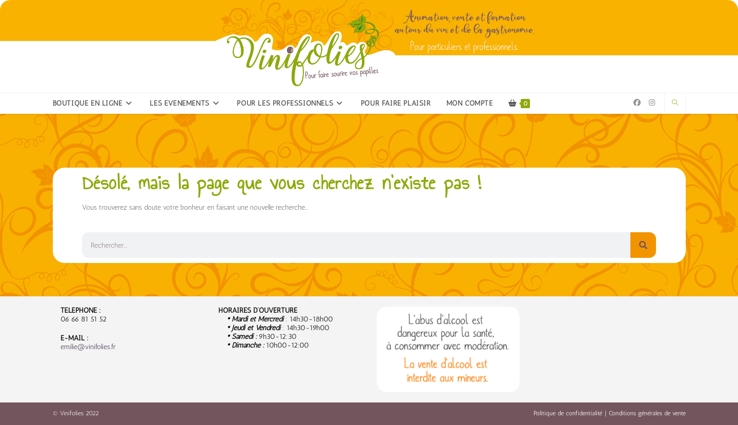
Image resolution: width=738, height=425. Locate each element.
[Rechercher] (643, 245)
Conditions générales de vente (647, 413)
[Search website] (675, 103)
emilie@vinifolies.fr (88, 346)
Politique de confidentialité (568, 413)
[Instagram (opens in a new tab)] (652, 103)
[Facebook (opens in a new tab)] (637, 103)
